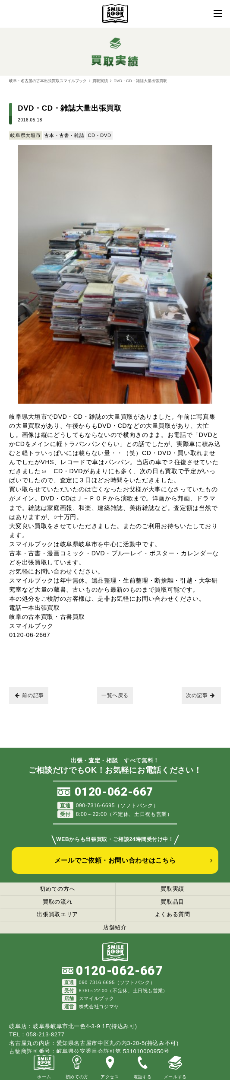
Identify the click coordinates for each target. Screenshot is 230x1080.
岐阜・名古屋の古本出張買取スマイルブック (48, 80)
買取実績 (100, 80)
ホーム (44, 1066)
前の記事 (29, 695)
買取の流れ (57, 901)
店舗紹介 (115, 927)
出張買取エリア (57, 914)
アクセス (110, 1066)
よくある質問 (172, 914)
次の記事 (200, 695)
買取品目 (172, 901)
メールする (175, 1066)
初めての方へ (57, 889)
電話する (142, 1066)
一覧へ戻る (115, 695)
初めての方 (76, 1066)
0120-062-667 (114, 791)
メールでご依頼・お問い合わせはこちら (115, 860)
